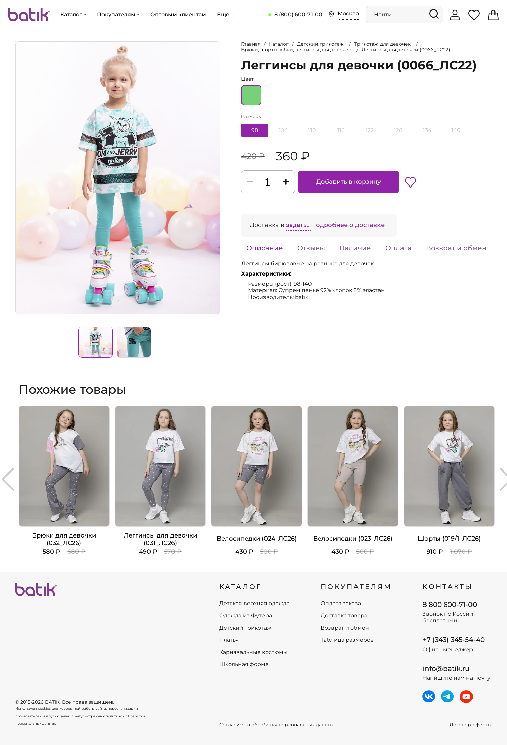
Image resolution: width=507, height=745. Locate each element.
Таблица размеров (347, 640)
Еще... (225, 14)
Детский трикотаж (245, 628)
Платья (229, 640)
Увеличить (15, 41)
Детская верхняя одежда (254, 603)
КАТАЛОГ (240, 587)
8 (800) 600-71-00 (298, 14)
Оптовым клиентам (178, 14)
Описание (264, 248)
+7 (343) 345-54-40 (453, 640)
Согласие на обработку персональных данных (276, 725)
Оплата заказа (341, 603)
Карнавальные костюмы (253, 652)
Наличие (355, 248)
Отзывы (311, 248)
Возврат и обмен (456, 248)
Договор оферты (471, 725)
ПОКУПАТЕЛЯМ (356, 587)
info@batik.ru (446, 668)
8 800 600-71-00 (449, 604)
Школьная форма (244, 664)
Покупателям (118, 14)
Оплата (398, 248)
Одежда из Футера (245, 616)
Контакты (447, 587)
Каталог (73, 14)
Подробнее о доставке (348, 225)
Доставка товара (344, 616)
